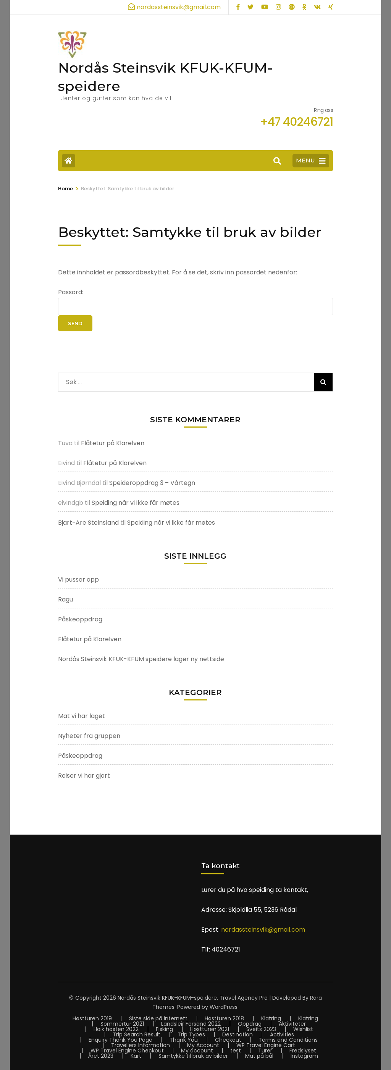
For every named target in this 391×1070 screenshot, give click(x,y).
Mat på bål (259, 1056)
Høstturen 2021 (209, 1029)
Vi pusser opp (78, 579)
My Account (203, 1045)
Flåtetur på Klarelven (112, 443)
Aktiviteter (292, 1024)
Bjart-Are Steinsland (88, 522)
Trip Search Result (136, 1034)
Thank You (184, 1040)
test (235, 1050)
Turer (265, 1050)
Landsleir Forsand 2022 (191, 1024)
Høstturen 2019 (92, 1018)
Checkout (228, 1040)
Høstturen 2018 (224, 1018)
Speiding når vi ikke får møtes (135, 502)
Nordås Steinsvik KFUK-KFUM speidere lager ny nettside (141, 659)
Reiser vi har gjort (84, 775)
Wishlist (303, 1029)
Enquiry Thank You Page (120, 1040)
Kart (136, 1056)
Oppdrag (250, 1024)
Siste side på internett (158, 1018)
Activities (282, 1034)
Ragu (65, 599)
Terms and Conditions (288, 1040)
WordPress (224, 1007)
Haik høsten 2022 (116, 1029)
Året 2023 (100, 1056)
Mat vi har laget (81, 716)
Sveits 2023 (261, 1029)
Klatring (271, 1018)
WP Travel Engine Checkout (127, 1050)
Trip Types (191, 1034)
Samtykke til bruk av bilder (193, 1056)
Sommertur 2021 (122, 1024)
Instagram (304, 1056)
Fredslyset (302, 1050)
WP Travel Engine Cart (265, 1045)
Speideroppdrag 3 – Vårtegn (152, 482)
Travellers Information (140, 1045)
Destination (237, 1034)
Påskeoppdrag (80, 619)
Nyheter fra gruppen (89, 735)
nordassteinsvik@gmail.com (263, 929)
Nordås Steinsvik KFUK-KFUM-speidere (167, 998)
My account (197, 1050)
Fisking (164, 1029)
